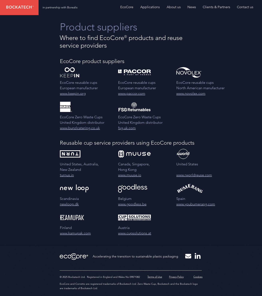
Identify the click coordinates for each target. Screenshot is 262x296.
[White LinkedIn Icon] (197, 256)
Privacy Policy (176, 276)
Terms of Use (154, 276)
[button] (151, 7)
